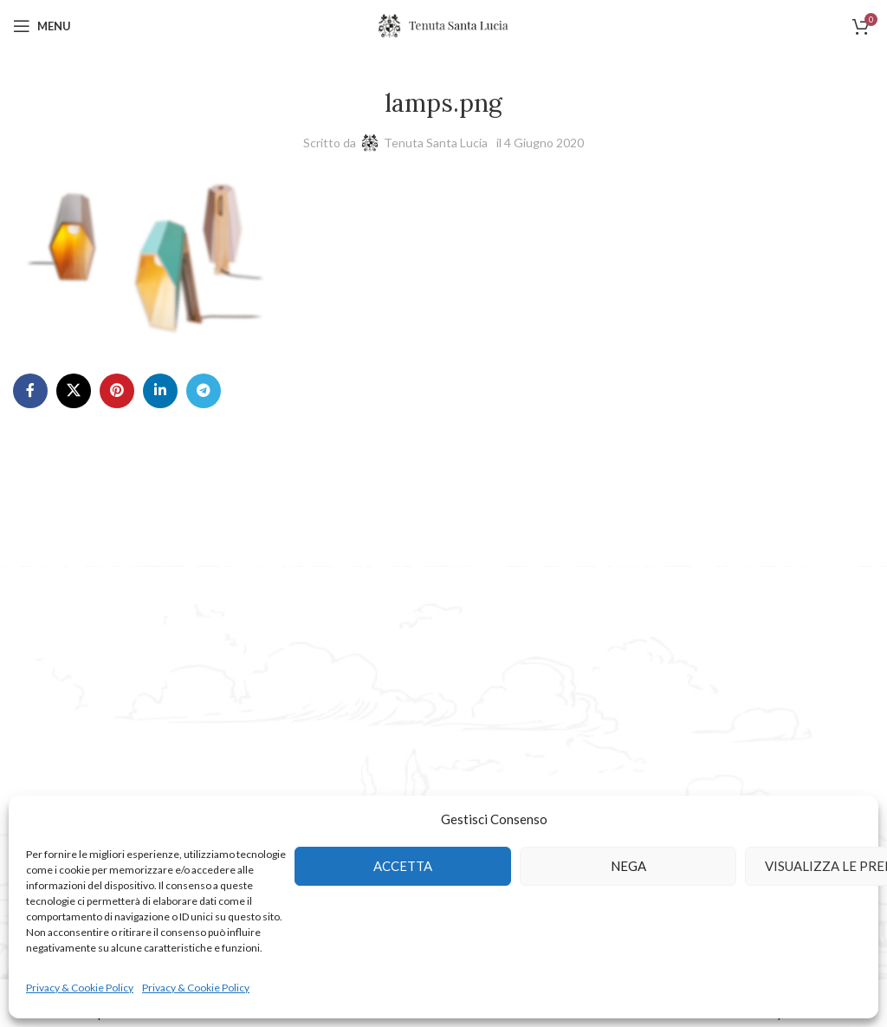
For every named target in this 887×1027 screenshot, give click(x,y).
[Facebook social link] (30, 391)
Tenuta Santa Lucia (436, 142)
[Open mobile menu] (42, 26)
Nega (628, 866)
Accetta (402, 866)
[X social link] (73, 391)
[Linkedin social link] (160, 391)
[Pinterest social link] (117, 391)
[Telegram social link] (203, 391)
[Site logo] (443, 24)
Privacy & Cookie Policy (79, 987)
